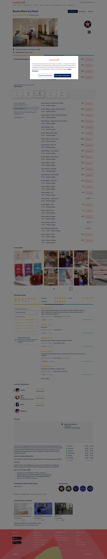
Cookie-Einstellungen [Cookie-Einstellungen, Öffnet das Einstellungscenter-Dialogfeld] (45, 75)
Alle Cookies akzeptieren (62, 75)
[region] (54, 67)
